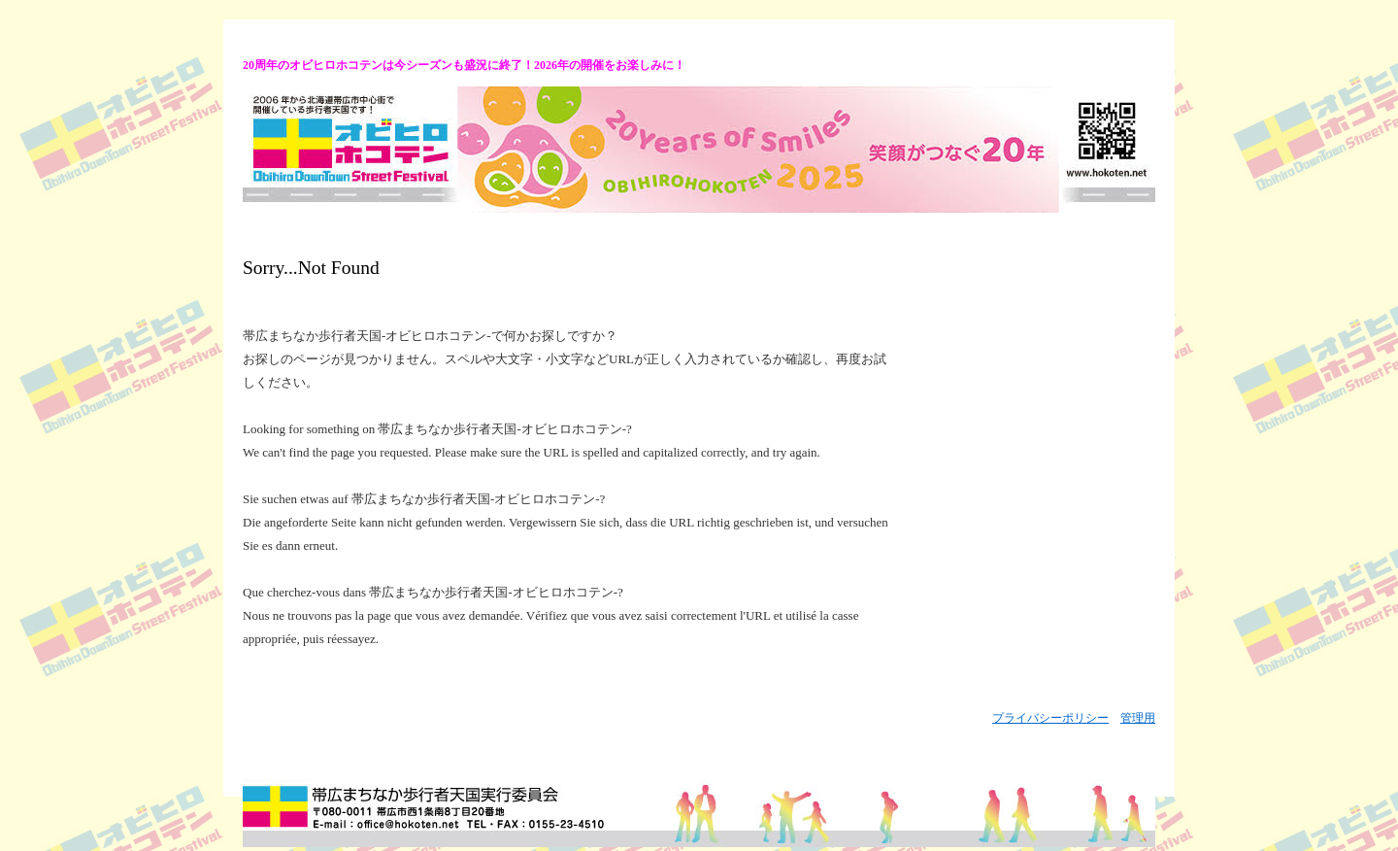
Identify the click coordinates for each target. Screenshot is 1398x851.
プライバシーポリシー (1050, 718)
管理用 (1137, 718)
